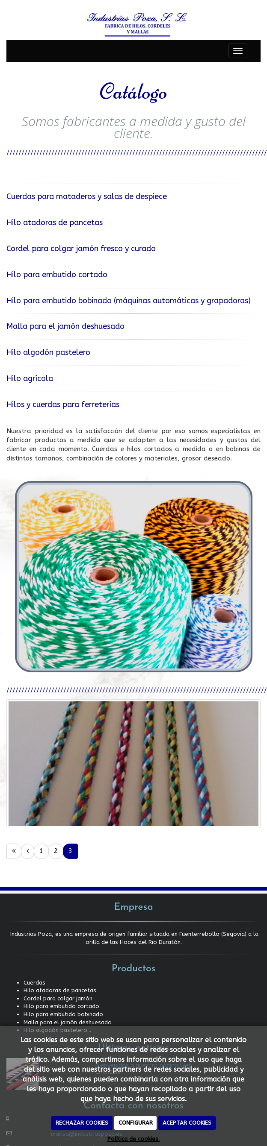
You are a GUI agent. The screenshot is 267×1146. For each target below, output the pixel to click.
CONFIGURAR (136, 1123)
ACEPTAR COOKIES (187, 1123)
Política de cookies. (133, 1139)
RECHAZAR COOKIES (82, 1123)
